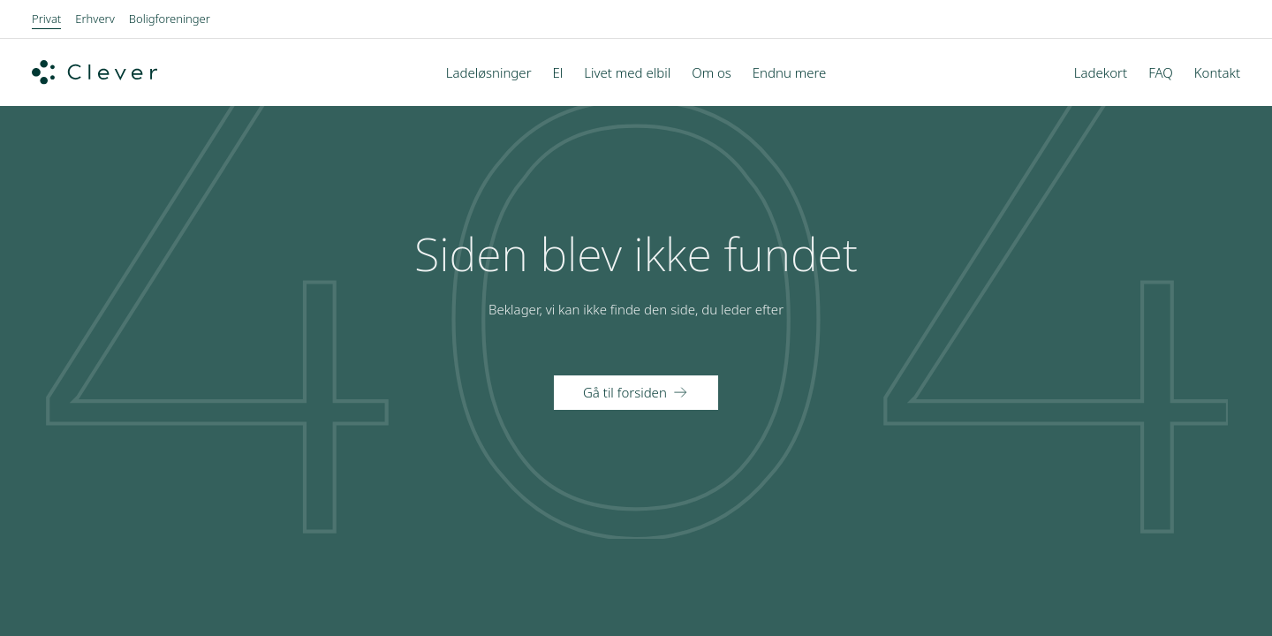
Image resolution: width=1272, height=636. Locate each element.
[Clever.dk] (94, 72)
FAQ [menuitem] (1160, 72)
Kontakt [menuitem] (1217, 72)
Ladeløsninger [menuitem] (489, 72)
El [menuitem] (558, 72)
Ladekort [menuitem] (1100, 72)
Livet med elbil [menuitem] (627, 72)
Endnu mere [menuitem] (790, 72)
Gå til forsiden (625, 392)
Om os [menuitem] (711, 72)
